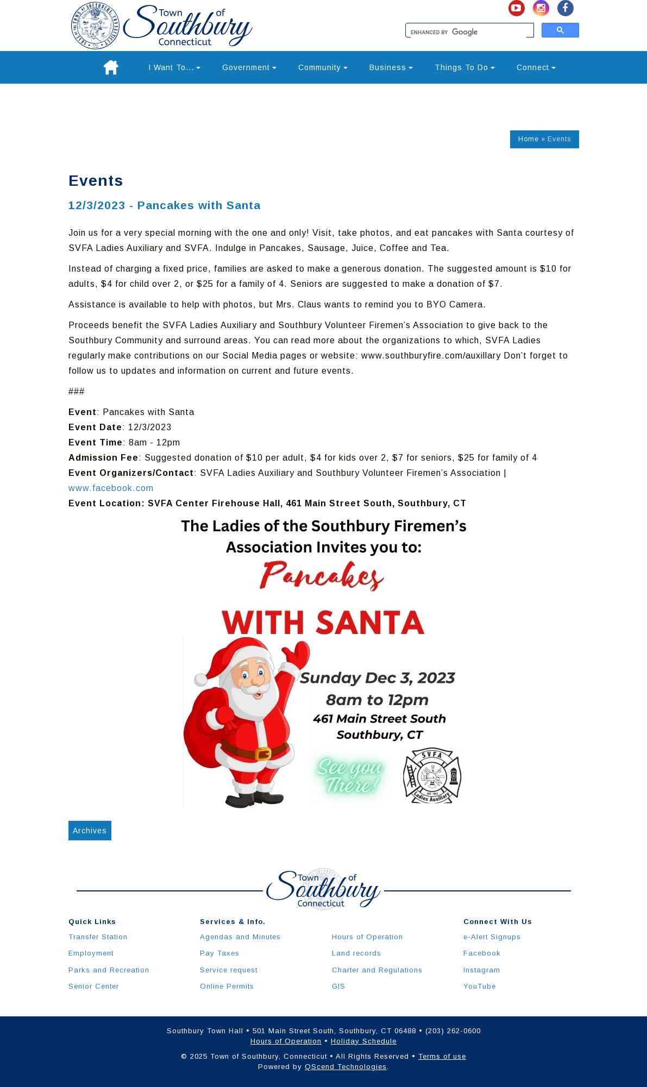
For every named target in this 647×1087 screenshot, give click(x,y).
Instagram (481, 970)
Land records (356, 953)
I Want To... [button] (174, 67)
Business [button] (391, 67)
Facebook (482, 953)
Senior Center (93, 986)
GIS (339, 986)
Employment (91, 953)
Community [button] (323, 67)
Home (528, 139)
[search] (468, 32)
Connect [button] (536, 67)
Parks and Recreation (108, 970)
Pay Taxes (220, 953)
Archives (90, 830)
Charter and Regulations (377, 970)
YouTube (479, 986)
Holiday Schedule (364, 1041)
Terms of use (442, 1056)
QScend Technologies (346, 1067)
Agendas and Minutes (240, 937)
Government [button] (249, 67)
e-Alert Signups (492, 937)
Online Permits (227, 986)
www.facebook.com (111, 488)
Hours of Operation (367, 937)
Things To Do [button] (465, 67)
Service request (228, 970)
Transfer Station (98, 937)
